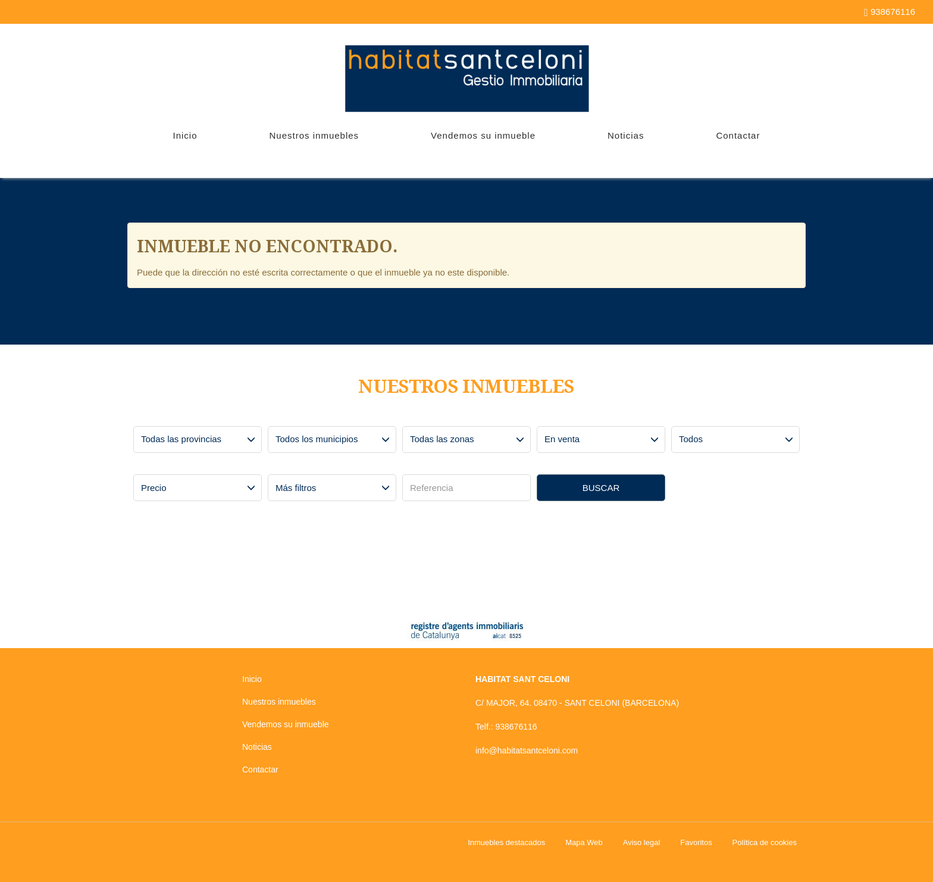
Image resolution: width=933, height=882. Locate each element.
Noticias (626, 135)
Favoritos (696, 842)
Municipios (290, 417)
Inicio (185, 135)
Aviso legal (641, 842)
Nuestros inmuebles (314, 135)
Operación (558, 417)
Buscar (601, 488)
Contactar (738, 135)
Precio (149, 465)
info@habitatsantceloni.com (526, 750)
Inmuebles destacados (506, 842)
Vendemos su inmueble (483, 135)
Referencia (425, 465)
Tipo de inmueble (704, 417)
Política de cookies (764, 842)
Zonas (417, 417)
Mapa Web (584, 842)
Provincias (155, 417)
